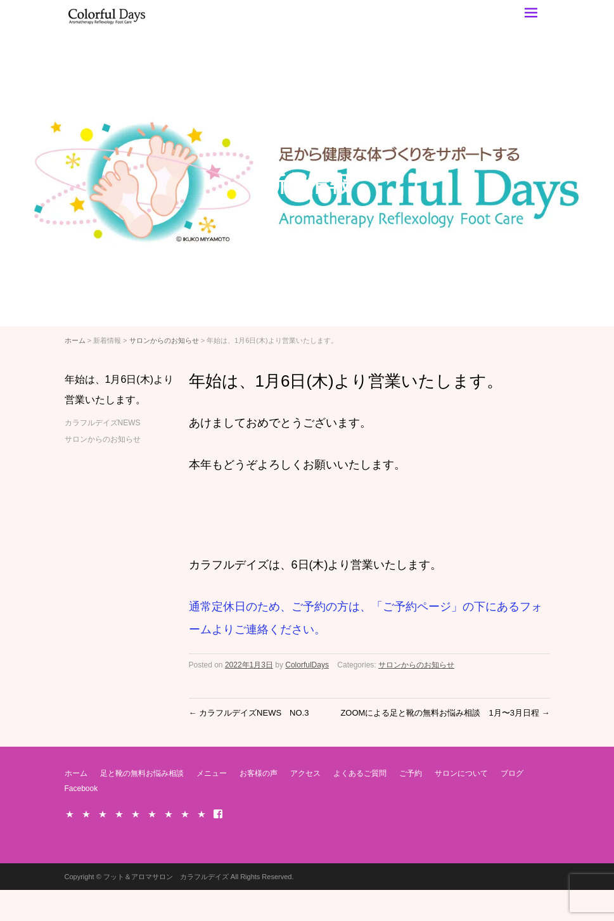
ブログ (512, 773)
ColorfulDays (307, 664)
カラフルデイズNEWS (103, 422)
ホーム (75, 340)
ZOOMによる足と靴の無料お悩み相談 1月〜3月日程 (444, 713)
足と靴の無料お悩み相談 (142, 773)
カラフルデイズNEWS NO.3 (249, 713)
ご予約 (410, 773)
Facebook (81, 788)
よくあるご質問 (360, 773)
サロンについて (461, 773)
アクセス (305, 773)
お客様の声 (259, 773)
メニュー (211, 773)
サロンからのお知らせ (164, 340)
